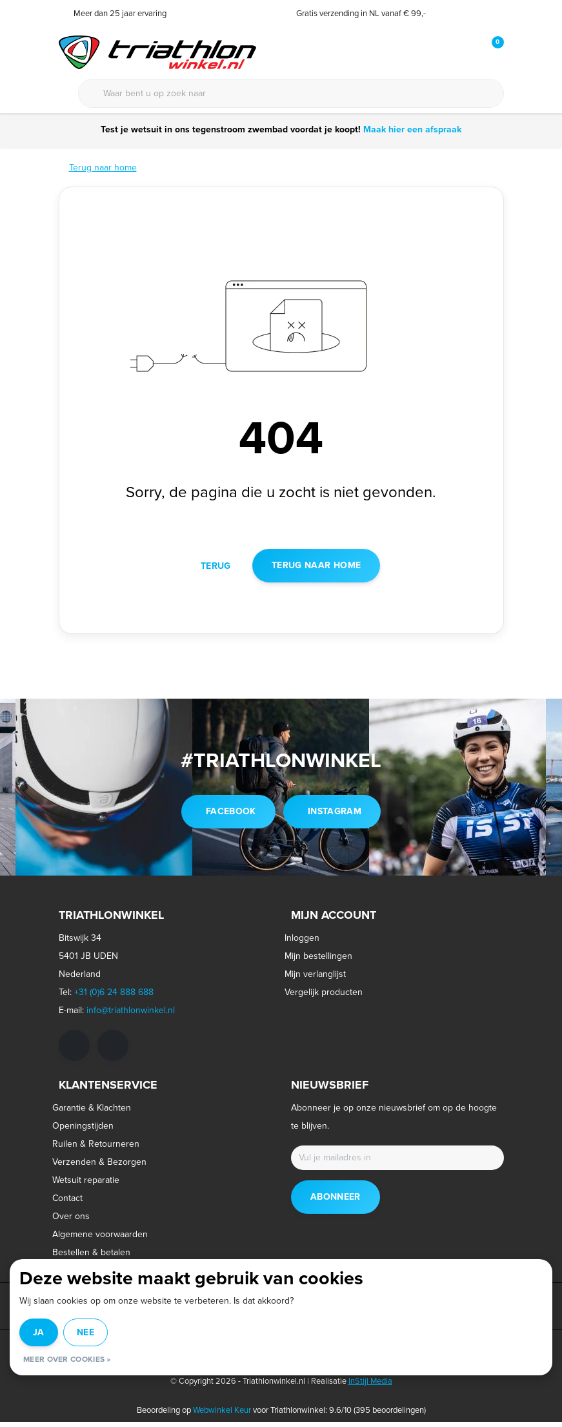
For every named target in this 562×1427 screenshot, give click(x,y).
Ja (39, 1332)
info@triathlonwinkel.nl (130, 1015)
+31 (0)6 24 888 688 (114, 997)
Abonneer (335, 1202)
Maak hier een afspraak (411, 129)
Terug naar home (316, 570)
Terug (216, 570)
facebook (231, 816)
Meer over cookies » (67, 1359)
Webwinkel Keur (222, 1415)
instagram (334, 816)
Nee (85, 1332)
